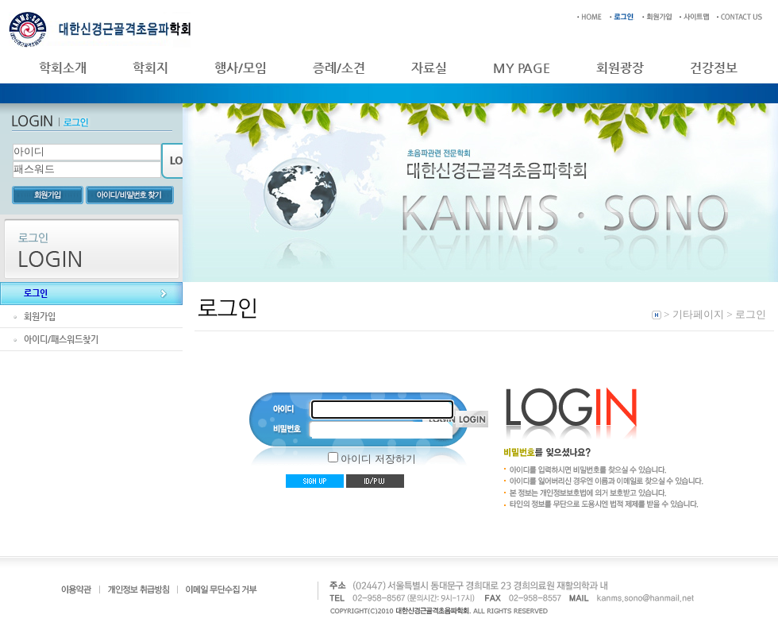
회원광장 (620, 67)
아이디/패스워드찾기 (61, 339)
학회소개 (63, 67)
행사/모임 (240, 67)
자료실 (429, 67)
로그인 (36, 293)
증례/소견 (339, 67)
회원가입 (40, 316)
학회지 (150, 67)
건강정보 (714, 67)
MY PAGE (521, 67)
